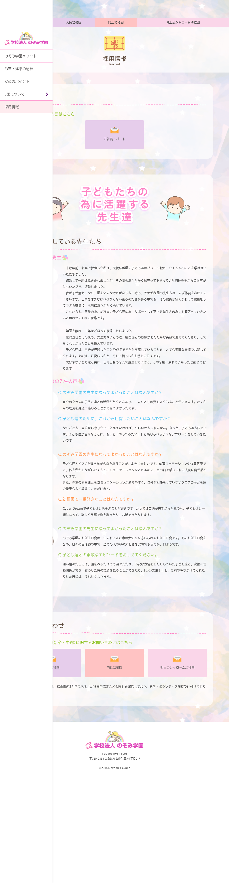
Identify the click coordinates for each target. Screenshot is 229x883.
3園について (14, 94)
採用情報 (11, 107)
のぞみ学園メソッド (20, 56)
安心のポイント (17, 81)
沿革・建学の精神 (18, 69)
